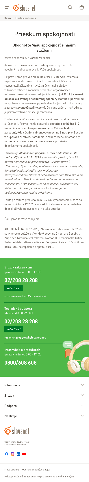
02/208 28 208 (21, 280)
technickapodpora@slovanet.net (24, 337)
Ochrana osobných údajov (36, 469)
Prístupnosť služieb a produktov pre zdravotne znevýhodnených (39, 476)
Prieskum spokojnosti (25, 17)
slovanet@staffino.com (29, 107)
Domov (7, 17)
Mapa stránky (11, 469)
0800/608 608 (20, 362)
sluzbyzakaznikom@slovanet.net (25, 296)
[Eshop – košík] (82, 7)
